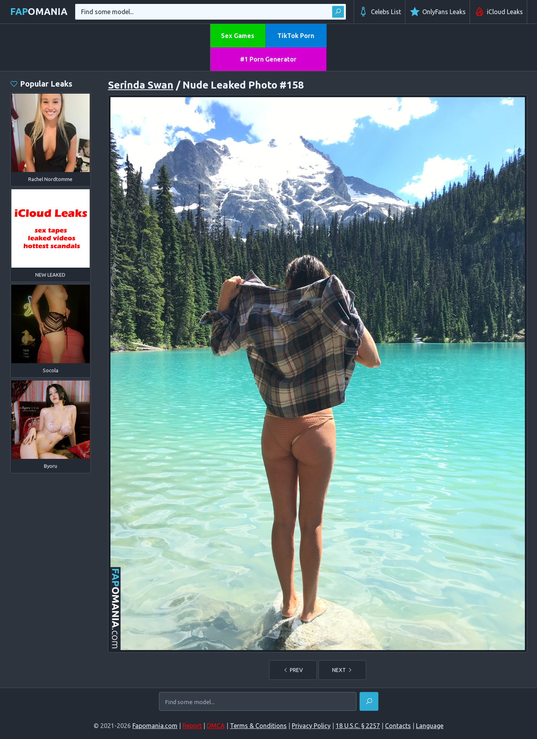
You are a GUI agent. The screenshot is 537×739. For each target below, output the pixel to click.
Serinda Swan (141, 85)
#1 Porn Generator (268, 59)
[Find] (369, 701)
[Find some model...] (258, 702)
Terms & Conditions (258, 725)
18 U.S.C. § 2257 (358, 725)
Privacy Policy (311, 725)
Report (192, 725)
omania (38, 11)
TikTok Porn (295, 35)
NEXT (342, 670)
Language (429, 725)
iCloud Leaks (498, 12)
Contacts (398, 725)
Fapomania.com (154, 725)
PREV (293, 670)
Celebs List (379, 12)
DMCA (216, 725)
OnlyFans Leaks (437, 12)
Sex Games (237, 35)
